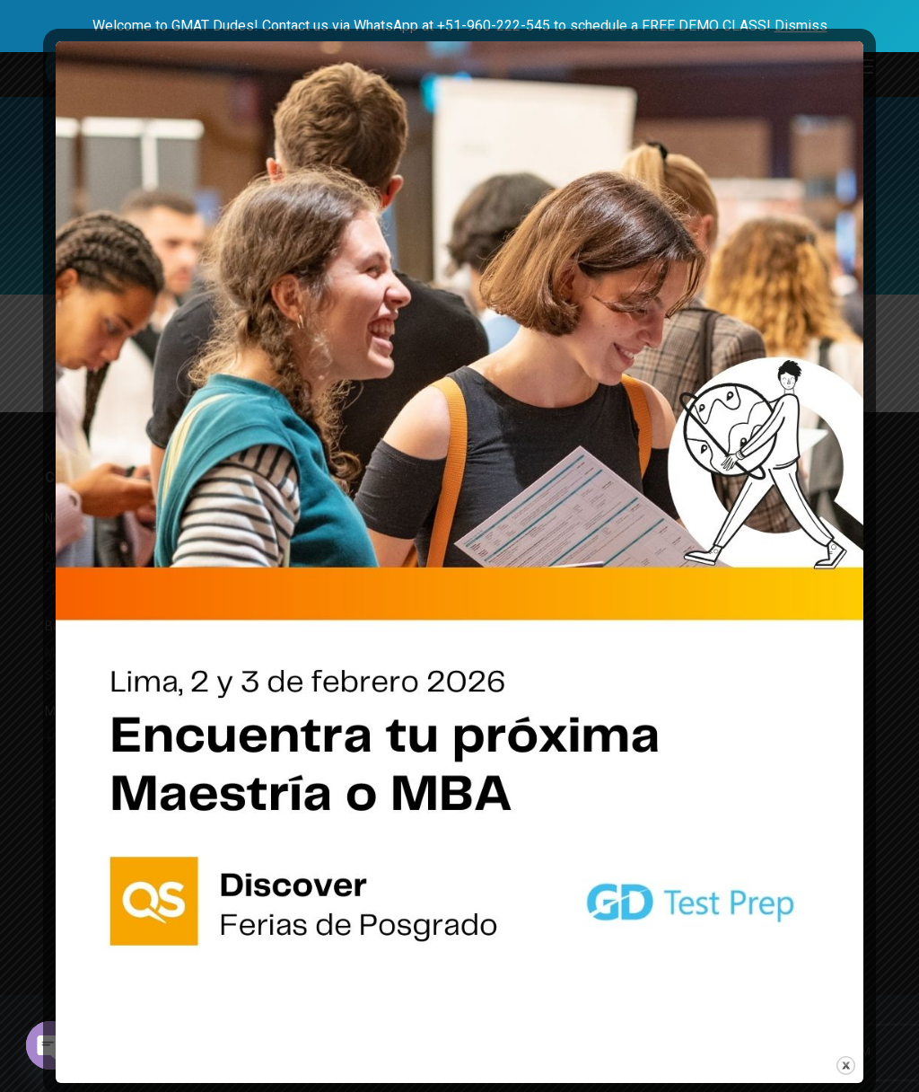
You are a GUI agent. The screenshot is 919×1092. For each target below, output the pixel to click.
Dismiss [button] (801, 25)
